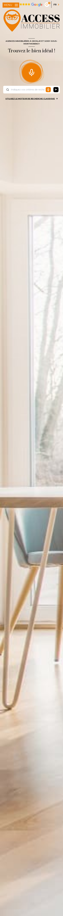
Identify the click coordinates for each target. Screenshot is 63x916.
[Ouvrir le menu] (11, 5)
